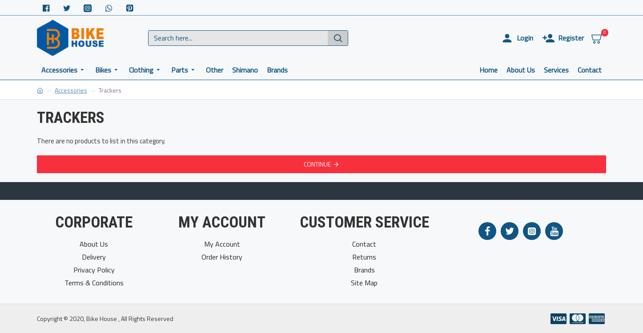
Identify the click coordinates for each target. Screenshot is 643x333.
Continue (317, 164)
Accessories (71, 90)
